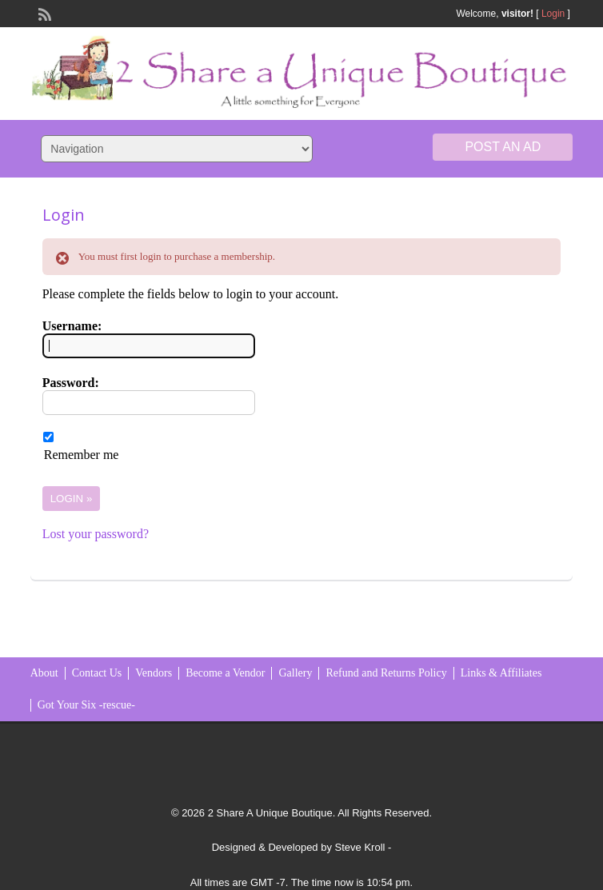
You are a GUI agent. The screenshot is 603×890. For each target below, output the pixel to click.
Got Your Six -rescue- (86, 705)
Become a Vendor (225, 673)
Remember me (81, 454)
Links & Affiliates (501, 673)
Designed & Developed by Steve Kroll (298, 847)
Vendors (153, 673)
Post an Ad (503, 147)
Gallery (295, 673)
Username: (72, 326)
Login (553, 13)
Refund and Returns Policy (385, 673)
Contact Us (97, 673)
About (44, 673)
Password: (70, 382)
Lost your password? (95, 534)
